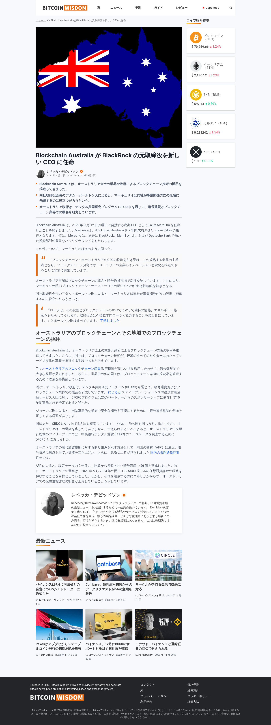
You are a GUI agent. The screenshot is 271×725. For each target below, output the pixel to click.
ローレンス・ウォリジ (51, 599)
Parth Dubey (96, 599)
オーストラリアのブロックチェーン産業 (71, 368)
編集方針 (193, 690)
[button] (230, 8)
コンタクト (147, 684)
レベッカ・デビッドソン (96, 495)
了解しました (110, 320)
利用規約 (146, 701)
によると (114, 392)
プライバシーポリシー (154, 696)
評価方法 (193, 701)
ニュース (116, 7)
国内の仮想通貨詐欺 (165, 452)
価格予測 (193, 684)
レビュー (182, 7)
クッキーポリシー (199, 696)
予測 (138, 7)
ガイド (158, 7)
